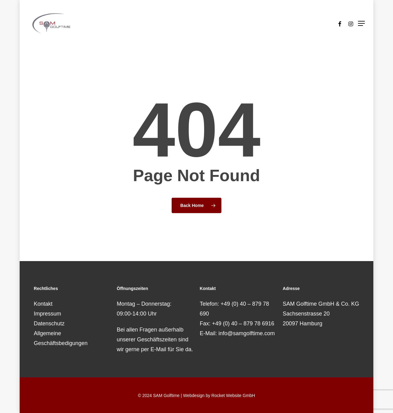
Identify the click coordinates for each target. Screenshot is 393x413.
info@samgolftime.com (247, 333)
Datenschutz (49, 323)
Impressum (47, 314)
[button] (361, 23)
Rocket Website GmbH (233, 395)
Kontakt (43, 304)
